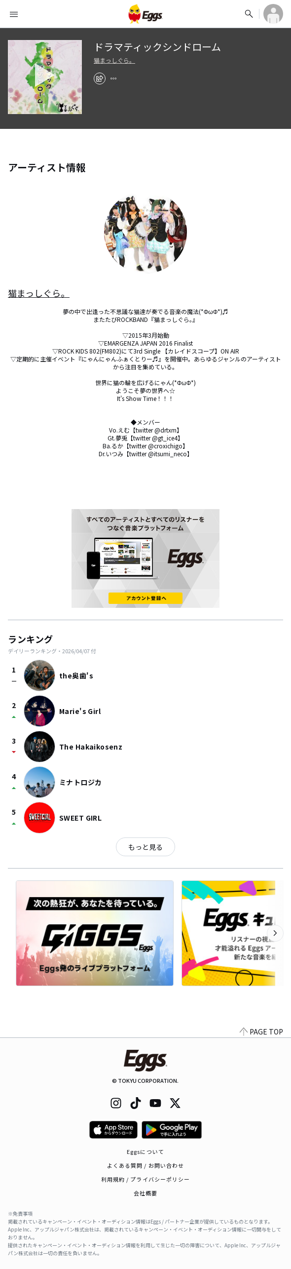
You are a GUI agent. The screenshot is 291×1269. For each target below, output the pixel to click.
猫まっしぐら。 (114, 60)
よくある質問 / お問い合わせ (145, 1165)
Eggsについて (145, 1151)
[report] (113, 78)
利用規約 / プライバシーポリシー (145, 1179)
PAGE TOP (261, 1031)
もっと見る (145, 847)
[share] (100, 78)
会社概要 (145, 1193)
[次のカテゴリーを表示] (275, 933)
